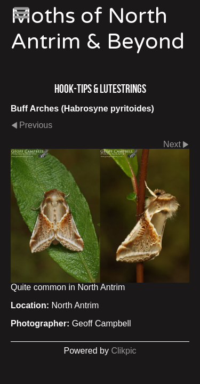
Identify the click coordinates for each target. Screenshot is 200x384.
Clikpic (123, 350)
